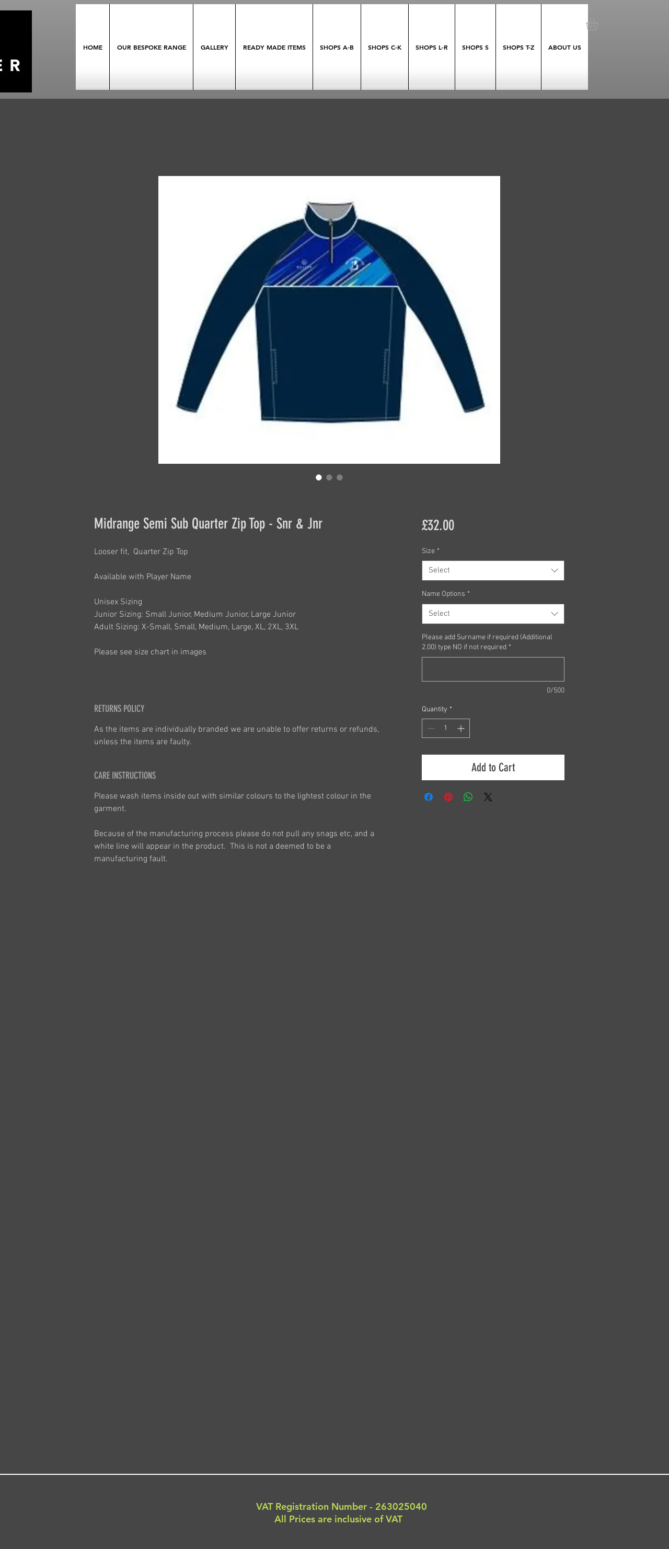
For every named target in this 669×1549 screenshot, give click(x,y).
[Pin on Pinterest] (448, 797)
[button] (599, 24)
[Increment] (461, 728)
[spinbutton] (445, 728)
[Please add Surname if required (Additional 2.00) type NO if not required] (493, 669)
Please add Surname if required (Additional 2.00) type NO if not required (487, 642)
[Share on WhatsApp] (468, 797)
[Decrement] (429, 728)
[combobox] (493, 570)
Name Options (446, 594)
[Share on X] (488, 797)
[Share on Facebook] (428, 797)
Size (431, 551)
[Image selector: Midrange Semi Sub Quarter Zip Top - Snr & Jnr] (319, 477)
